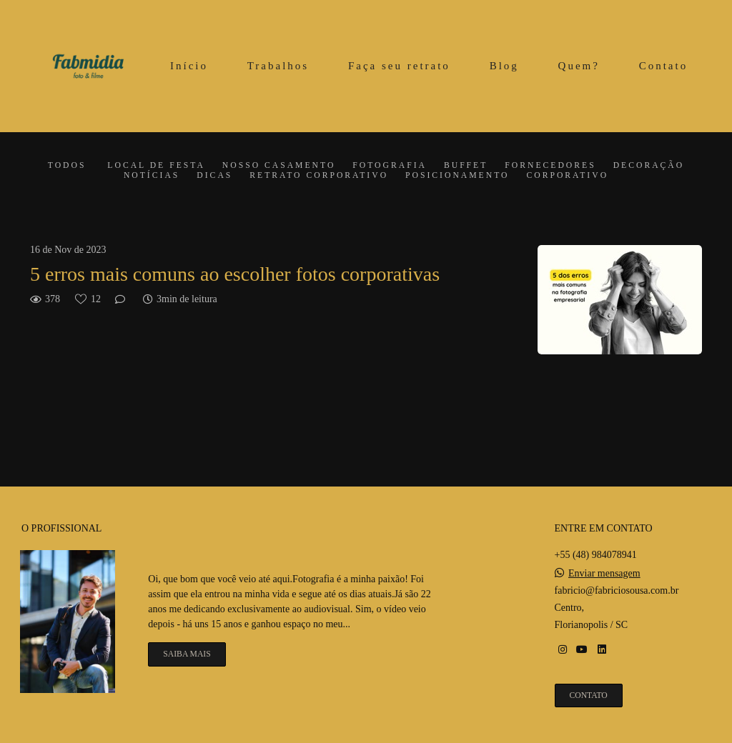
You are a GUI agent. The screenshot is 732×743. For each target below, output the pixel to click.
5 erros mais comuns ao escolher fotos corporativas (235, 274)
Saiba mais (186, 654)
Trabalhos (278, 65)
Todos (67, 165)
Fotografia (389, 165)
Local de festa (155, 165)
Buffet (466, 165)
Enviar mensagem (604, 574)
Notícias (151, 175)
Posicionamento (457, 175)
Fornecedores (550, 165)
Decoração (649, 165)
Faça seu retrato (399, 65)
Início (189, 65)
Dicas (214, 175)
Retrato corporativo (318, 175)
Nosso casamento (278, 165)
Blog (504, 65)
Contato (663, 65)
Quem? (579, 65)
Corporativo (567, 175)
